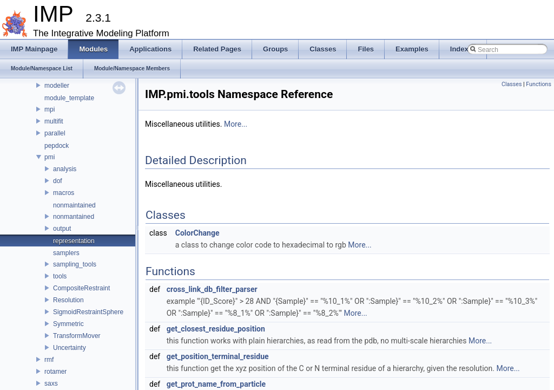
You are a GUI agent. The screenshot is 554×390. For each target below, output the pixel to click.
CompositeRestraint (81, 288)
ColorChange (197, 233)
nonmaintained (74, 205)
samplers (66, 253)
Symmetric (68, 324)
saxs (51, 383)
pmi (49, 157)
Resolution (68, 300)
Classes (512, 84)
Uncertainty (69, 348)
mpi (49, 109)
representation (74, 241)
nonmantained (73, 216)
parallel (54, 133)
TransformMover (77, 336)
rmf (49, 359)
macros (63, 193)
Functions (538, 84)
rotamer (55, 371)
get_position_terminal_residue (218, 356)
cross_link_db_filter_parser (212, 289)
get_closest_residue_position (216, 328)
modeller (56, 85)
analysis (64, 169)
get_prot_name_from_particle (216, 384)
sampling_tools (74, 264)
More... (235, 124)
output (62, 228)
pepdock (56, 146)
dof (57, 181)
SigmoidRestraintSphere (88, 312)
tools (60, 276)
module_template (69, 98)
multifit (53, 121)
